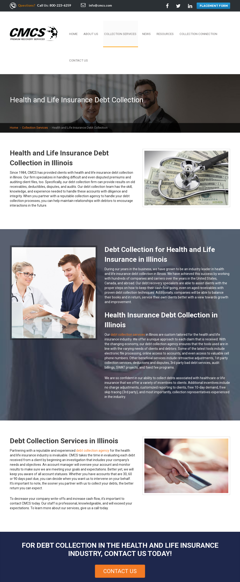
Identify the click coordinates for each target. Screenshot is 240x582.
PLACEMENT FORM (213, 6)
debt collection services (128, 298)
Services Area (69, 565)
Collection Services (122, 24)
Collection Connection (191, 24)
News (145, 24)
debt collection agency (92, 414)
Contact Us (221, 24)
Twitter (205, 562)
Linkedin (215, 562)
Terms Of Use (142, 560)
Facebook (194, 562)
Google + (226, 562)
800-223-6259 (61, 5)
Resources (161, 24)
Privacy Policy (23, 565)
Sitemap (90, 565)
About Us (95, 24)
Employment (48, 560)
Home (81, 24)
